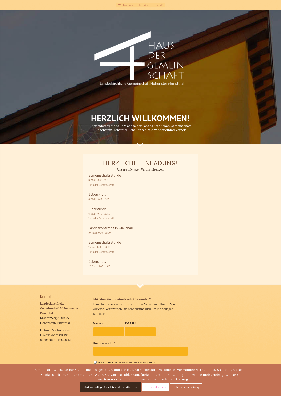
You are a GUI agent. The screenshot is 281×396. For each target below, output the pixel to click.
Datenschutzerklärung (133, 362)
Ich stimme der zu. (126, 362)
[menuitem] (126, 5)
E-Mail (130, 323)
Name (98, 323)
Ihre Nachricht (104, 343)
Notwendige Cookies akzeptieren (110, 387)
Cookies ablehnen (155, 387)
